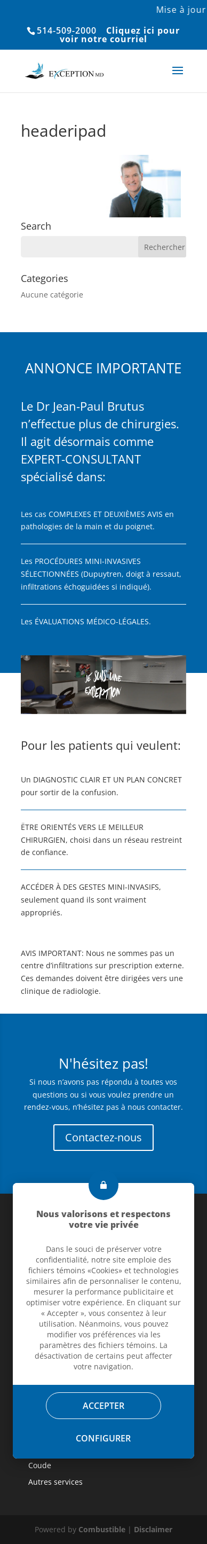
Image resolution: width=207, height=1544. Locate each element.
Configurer (103, 1438)
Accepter (103, 1406)
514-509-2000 (67, 30)
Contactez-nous (103, 1137)
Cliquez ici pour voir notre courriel (120, 35)
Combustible (101, 1529)
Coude (39, 1465)
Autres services (55, 1482)
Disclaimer (153, 1529)
